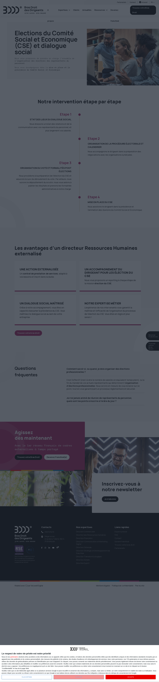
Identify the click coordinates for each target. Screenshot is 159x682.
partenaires (14, 657)
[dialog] (79, 663)
